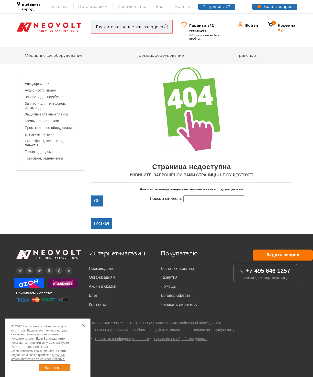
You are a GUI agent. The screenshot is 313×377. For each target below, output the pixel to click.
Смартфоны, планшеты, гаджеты (44, 143)
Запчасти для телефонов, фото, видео (45, 106)
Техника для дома (39, 152)
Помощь (168, 286)
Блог (160, 6)
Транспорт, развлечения (44, 158)
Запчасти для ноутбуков (44, 97)
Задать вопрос (278, 6)
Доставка (59, 6)
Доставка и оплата (177, 268)
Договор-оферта (175, 295)
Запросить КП (216, 6)
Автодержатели (37, 84)
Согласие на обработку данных (180, 339)
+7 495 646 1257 (268, 270)
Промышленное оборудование (49, 128)
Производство (131, 6)
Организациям (92, 6)
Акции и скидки (102, 286)
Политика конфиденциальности (122, 339)
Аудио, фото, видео (40, 90)
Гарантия (169, 277)
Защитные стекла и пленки (46, 114)
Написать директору (179, 304)
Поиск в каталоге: (166, 198)
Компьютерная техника (43, 121)
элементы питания (40, 134)
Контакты (184, 6)
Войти (251, 25)
